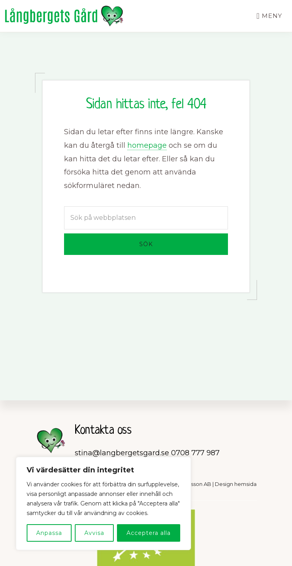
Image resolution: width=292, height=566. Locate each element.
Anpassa (49, 533)
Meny (272, 16)
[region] (103, 503)
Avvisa (94, 533)
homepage (147, 145)
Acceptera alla (149, 533)
